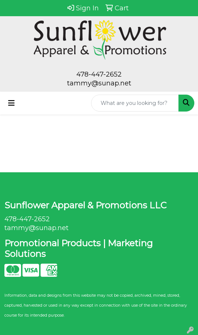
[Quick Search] (135, 103)
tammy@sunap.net (99, 83)
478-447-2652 (99, 74)
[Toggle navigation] (11, 103)
